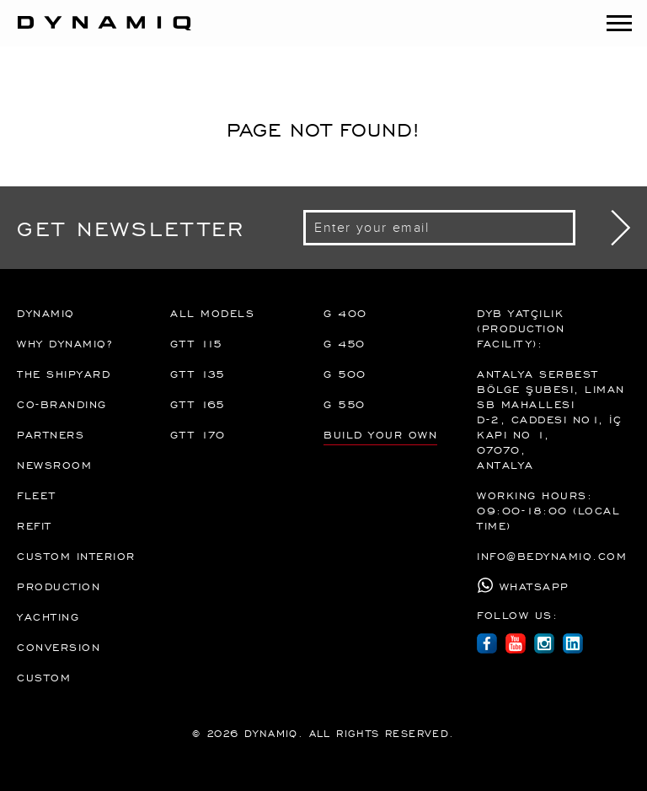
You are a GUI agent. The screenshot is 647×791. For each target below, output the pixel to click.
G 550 (345, 404)
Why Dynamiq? (64, 343)
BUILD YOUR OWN (380, 434)
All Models (212, 312)
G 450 (345, 343)
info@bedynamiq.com (552, 555)
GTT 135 (198, 373)
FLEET (36, 495)
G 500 (345, 373)
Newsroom (54, 464)
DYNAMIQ (46, 312)
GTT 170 (198, 434)
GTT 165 (198, 404)
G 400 (345, 312)
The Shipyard (63, 373)
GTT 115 (196, 343)
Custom (44, 677)
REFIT (34, 525)
